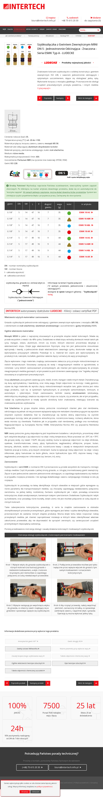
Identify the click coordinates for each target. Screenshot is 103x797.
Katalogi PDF (64, 44)
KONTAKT (91, 44)
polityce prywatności (45, 786)
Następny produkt (40, 690)
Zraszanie (79, 30)
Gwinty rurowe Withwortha (28, 656)
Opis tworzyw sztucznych (75, 671)
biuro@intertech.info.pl (43, 19)
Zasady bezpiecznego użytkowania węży (28, 664)
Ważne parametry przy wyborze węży (75, 656)
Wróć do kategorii (88, 106)
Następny (63, 106)
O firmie (78, 44)
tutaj (50, 302)
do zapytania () (92, 19)
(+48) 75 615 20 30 (32, 775)
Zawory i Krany (66, 30)
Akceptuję (24, 792)
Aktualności (50, 44)
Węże (6, 30)
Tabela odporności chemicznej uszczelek (28, 678)
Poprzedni (44, 106)
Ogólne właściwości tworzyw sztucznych (28, 671)
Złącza (14, 30)
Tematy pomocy (33, 44)
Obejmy (54, 30)
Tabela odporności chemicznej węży (75, 664)
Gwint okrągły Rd (75, 649)
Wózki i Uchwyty (42, 30)
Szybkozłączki (26, 30)
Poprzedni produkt (15, 690)
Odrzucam (35, 792)
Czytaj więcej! (43, 96)
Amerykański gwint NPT (28, 649)
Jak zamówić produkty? (13, 44)
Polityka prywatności (81, 790)
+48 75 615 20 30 (70, 19)
